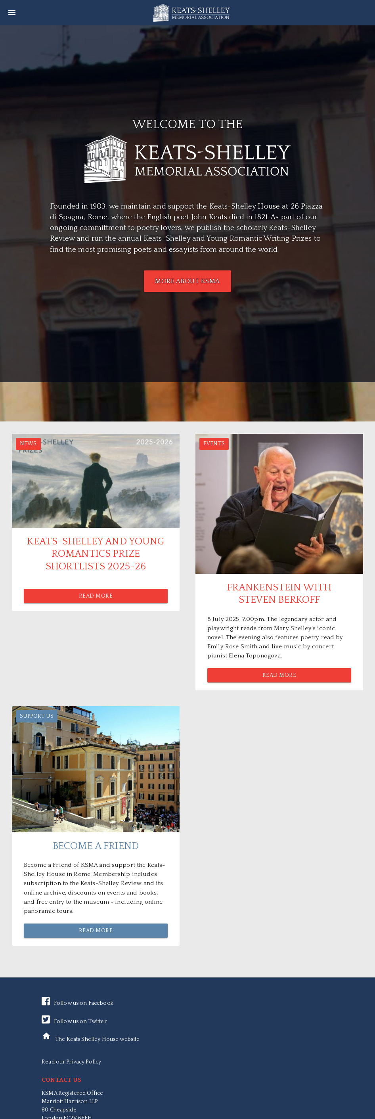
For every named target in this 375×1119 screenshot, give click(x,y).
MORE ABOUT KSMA (187, 281)
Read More (96, 596)
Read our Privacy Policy (71, 1062)
